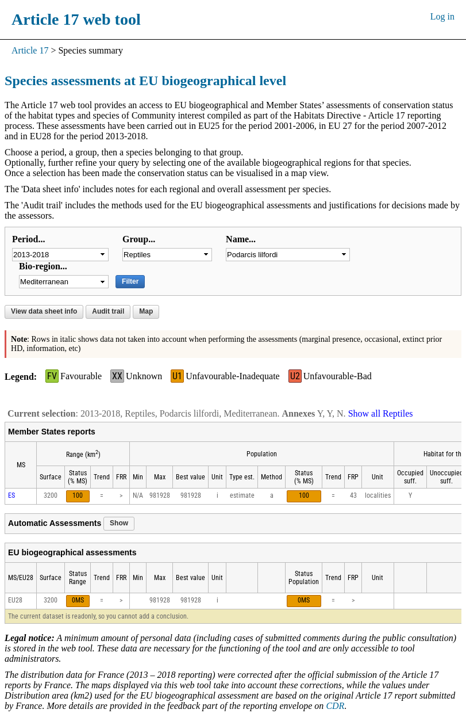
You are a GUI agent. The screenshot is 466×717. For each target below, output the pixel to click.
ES (11, 495)
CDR (335, 706)
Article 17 (29, 50)
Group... (138, 239)
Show (119, 523)
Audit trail (108, 311)
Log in (442, 16)
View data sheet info (44, 311)
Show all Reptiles (380, 413)
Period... (28, 239)
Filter (130, 281)
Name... (241, 239)
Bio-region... (43, 266)
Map (146, 311)
